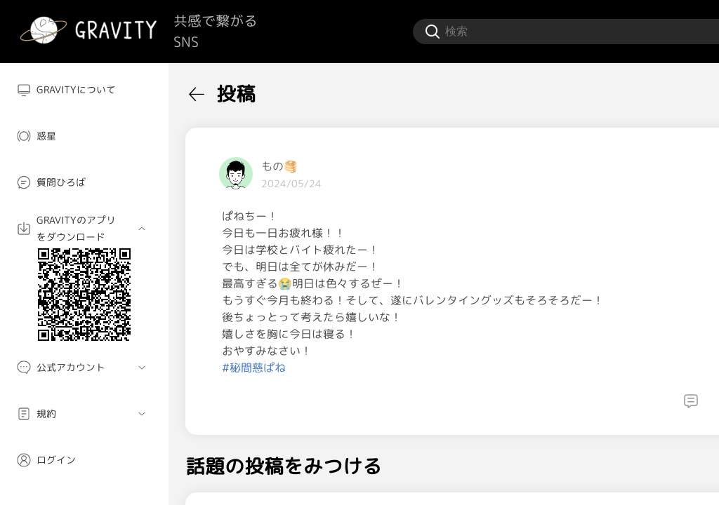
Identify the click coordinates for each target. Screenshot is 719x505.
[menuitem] (84, 89)
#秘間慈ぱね (254, 367)
